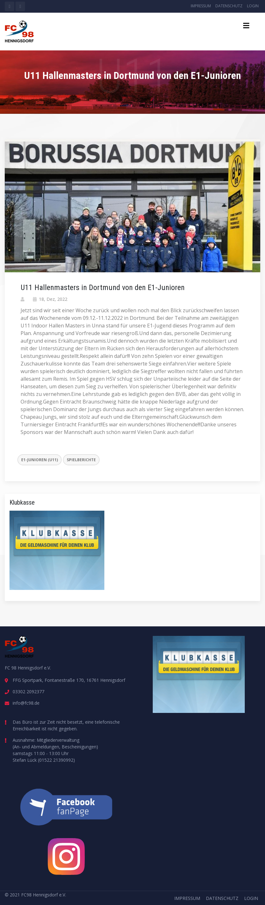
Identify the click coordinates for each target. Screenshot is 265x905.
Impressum (201, 6)
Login (253, 6)
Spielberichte (81, 459)
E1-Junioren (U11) (39, 459)
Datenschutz (229, 6)
